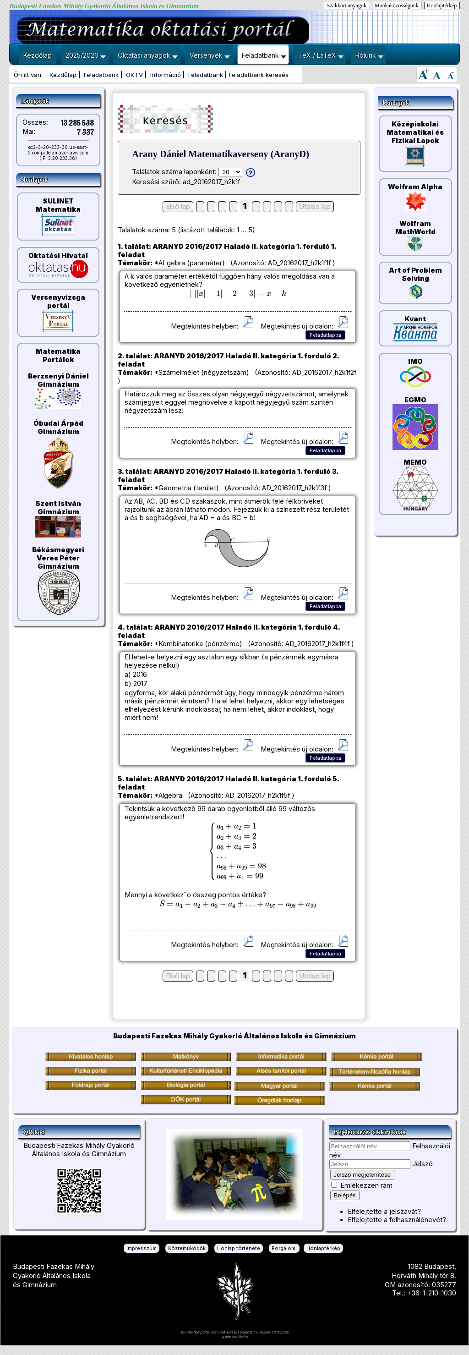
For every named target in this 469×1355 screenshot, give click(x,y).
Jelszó (422, 1164)
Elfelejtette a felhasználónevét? (397, 1220)
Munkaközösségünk (397, 5)
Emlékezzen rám (366, 1185)
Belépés (345, 1195)
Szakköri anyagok (346, 5)
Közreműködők (187, 1248)
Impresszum (141, 1248)
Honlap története (238, 1248)
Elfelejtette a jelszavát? (384, 1211)
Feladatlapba (325, 335)
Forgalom (284, 1248)
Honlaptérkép (442, 5)
